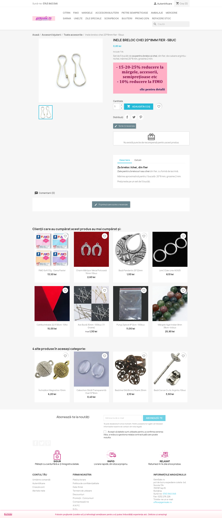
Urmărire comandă (41, 479)
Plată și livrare (79, 479)
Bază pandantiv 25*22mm (131, 270)
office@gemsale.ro (162, 502)
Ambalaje (157, 12)
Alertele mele (38, 490)
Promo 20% (142, 18)
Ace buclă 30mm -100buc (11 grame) (91, 326)
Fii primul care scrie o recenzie (111, 204)
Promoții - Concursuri (83, 498)
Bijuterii (127, 18)
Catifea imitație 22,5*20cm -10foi (52, 324)
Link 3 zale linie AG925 (170, 270)
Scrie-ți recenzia (124, 126)
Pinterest (141, 117)
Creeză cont (38, 487)
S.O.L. (75, 509)
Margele (87, 12)
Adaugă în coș (138, 106)
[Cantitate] (116, 106)
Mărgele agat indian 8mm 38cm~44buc (170, 326)
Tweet (134, 117)
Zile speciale (93, 18)
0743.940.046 (50, 3)
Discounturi (78, 494)
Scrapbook (111, 18)
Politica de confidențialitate (86, 483)
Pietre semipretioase (135, 12)
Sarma (67, 18)
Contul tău (39, 474)
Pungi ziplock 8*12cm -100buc (131, 324)
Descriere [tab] (124, 160)
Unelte (78, 18)
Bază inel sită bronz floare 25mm (130, 390)
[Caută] (171, 24)
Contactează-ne (81, 501)
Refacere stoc (161, 18)
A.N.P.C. (76, 505)
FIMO (76, 12)
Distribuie (127, 117)
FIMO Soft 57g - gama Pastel (52, 270)
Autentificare (38, 483)
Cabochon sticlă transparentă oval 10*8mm (91, 391)
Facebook (35, 443)
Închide (8, 514)
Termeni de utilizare (82, 490)
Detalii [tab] (138, 160)
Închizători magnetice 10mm (52, 390)
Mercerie (171, 12)
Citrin (66, 12)
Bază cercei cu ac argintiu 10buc (170, 390)
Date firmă (78, 487)
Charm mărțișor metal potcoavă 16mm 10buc (91, 272)
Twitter (42, 443)
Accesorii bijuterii (107, 12)
